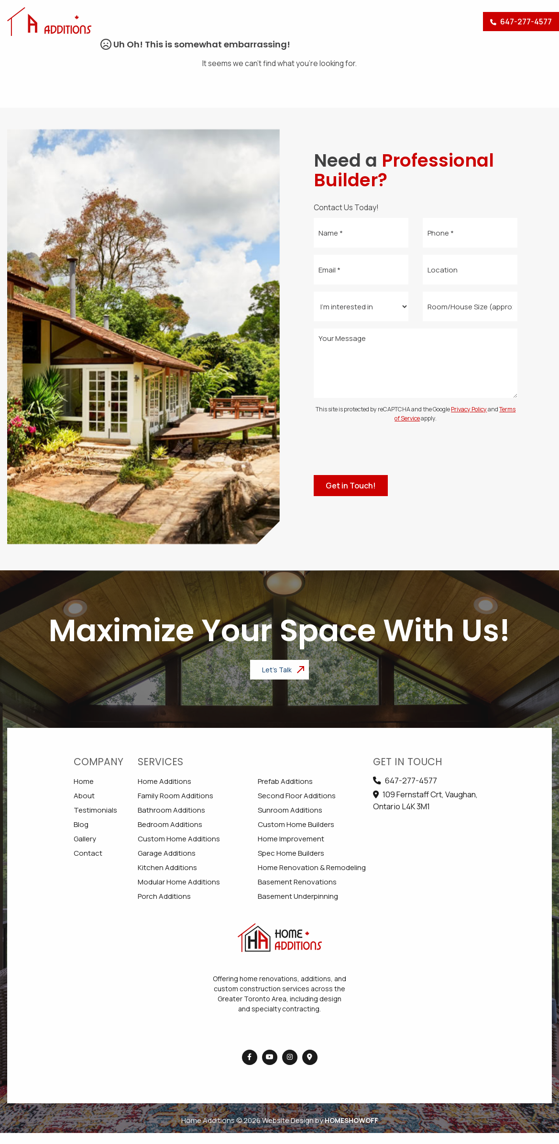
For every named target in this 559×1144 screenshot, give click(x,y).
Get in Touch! (351, 485)
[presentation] (415, 449)
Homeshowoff (351, 1120)
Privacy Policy (469, 409)
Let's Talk (277, 669)
